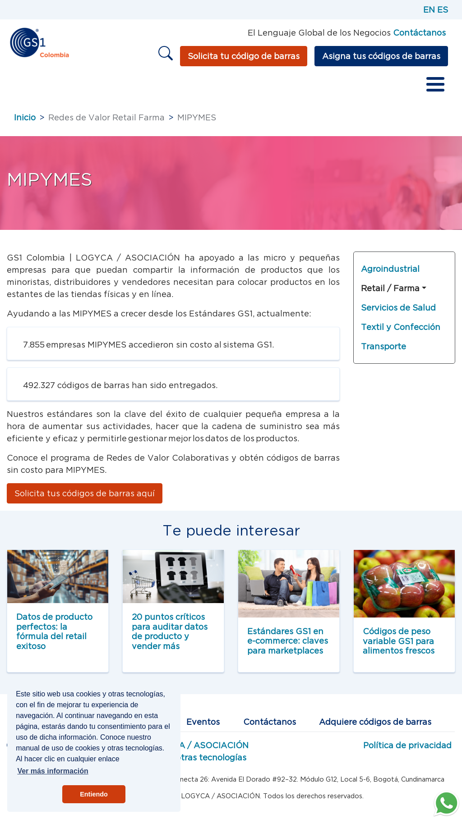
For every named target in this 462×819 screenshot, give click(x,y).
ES (442, 9)
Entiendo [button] (94, 794)
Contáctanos (269, 722)
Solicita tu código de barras (244, 56)
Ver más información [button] (52, 771)
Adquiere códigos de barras (375, 722)
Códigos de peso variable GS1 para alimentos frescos (398, 641)
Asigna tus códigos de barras (381, 56)
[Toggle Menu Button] (435, 84)
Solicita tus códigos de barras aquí (84, 493)
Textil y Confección (400, 327)
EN (429, 9)
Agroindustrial (390, 269)
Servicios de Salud (398, 307)
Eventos (203, 722)
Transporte (383, 346)
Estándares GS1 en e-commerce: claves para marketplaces (287, 641)
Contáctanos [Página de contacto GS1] (419, 32)
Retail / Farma (390, 288)
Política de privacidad (407, 745)
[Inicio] (39, 41)
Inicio (25, 117)
